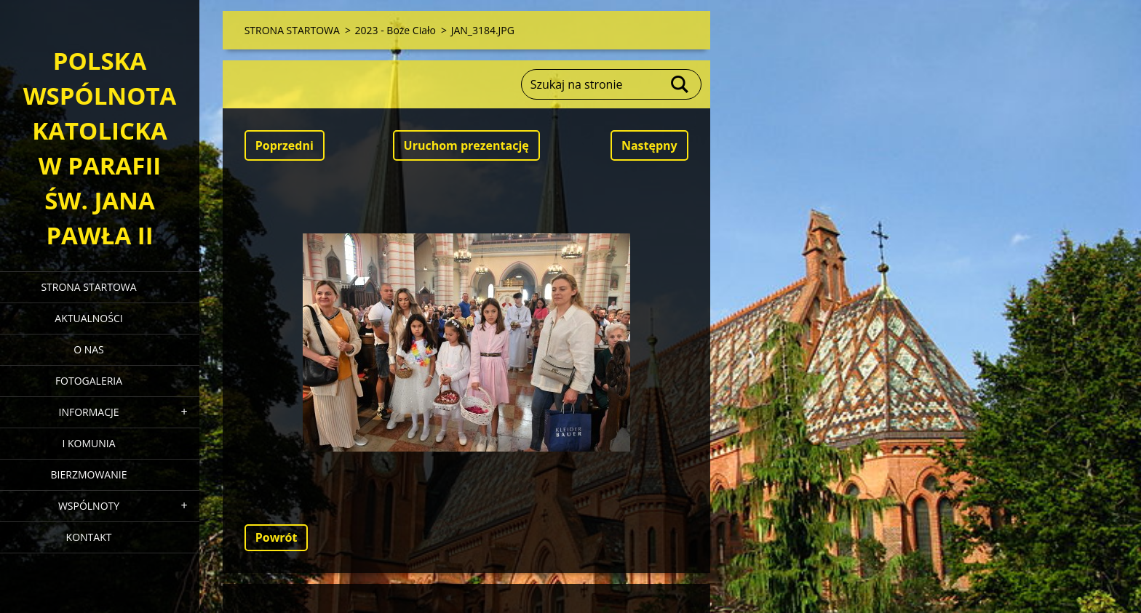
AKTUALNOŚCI (88, 318)
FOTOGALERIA (88, 381)
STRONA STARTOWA (88, 287)
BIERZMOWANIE (89, 474)
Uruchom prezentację (466, 145)
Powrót (276, 537)
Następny (649, 145)
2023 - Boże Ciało (395, 30)
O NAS (88, 349)
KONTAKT (89, 537)
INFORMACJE (88, 412)
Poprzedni (284, 145)
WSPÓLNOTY (88, 506)
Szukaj (680, 84)
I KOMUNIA (88, 443)
